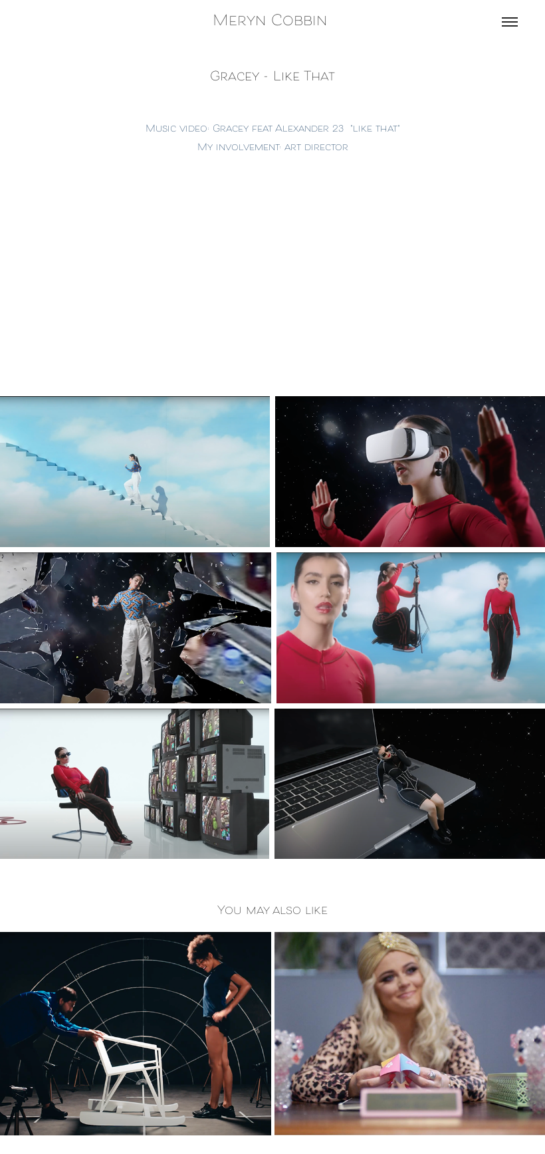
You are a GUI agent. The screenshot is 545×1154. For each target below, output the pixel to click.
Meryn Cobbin (272, 21)
